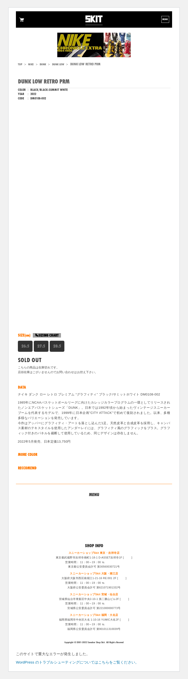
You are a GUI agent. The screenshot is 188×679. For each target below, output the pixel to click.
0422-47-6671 (114, 562)
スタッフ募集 (94, 526)
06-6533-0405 (114, 582)
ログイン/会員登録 (94, 532)
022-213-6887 (114, 603)
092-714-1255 (114, 624)
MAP (127, 557)
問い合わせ (94, 508)
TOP (20, 64)
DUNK (43, 64)
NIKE (31, 64)
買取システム (94, 514)
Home (94, 502)
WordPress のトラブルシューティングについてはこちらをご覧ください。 (77, 662)
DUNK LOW (58, 64)
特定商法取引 (94, 520)
